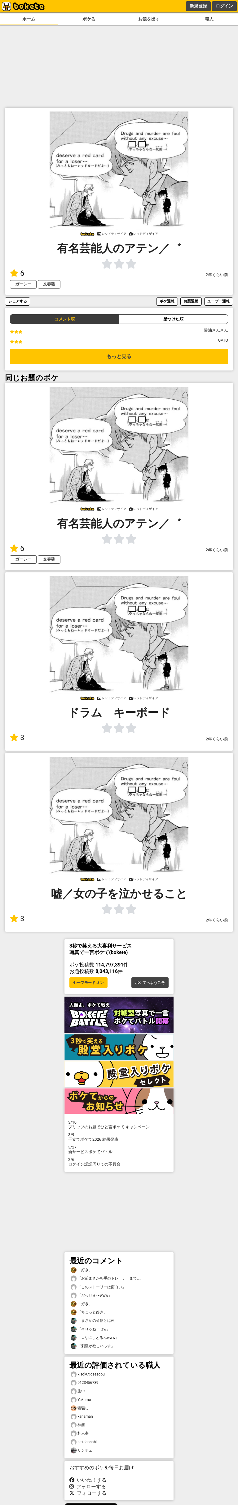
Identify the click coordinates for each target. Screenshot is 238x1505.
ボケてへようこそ (150, 982)
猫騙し (80, 1408)
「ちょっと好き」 (89, 1312)
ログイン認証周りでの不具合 (119, 1161)
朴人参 (80, 1433)
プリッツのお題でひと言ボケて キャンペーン (119, 1124)
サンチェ (81, 1450)
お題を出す (149, 19)
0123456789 (85, 1383)
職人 (209, 19)
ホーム (28, 19)
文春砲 (49, 284)
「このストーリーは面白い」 (98, 1287)
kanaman (82, 1417)
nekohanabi (84, 1442)
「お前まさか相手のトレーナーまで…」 (107, 1278)
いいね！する (88, 1480)
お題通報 (190, 301)
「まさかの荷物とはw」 (94, 1321)
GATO (223, 340)
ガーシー (23, 284)
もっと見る (119, 356)
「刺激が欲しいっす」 (93, 1346)
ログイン (224, 5)
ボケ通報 (167, 301)
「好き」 (81, 1270)
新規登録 (198, 5)
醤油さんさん (216, 330)
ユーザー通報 (218, 301)
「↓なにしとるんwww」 (95, 1338)
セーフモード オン (88, 982)
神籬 (78, 1425)
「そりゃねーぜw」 (90, 1329)
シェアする (17, 301)
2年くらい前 (217, 274)
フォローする (87, 1486)
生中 (78, 1391)
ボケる (88, 19)
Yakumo (81, 1400)
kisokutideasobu (88, 1374)
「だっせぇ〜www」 (91, 1295)
